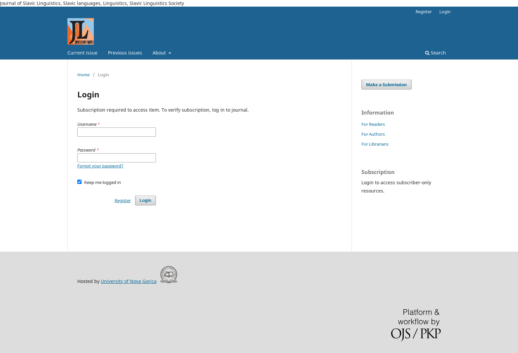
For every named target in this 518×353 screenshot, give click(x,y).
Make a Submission (386, 85)
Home (83, 75)
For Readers (373, 124)
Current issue (82, 53)
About (160, 53)
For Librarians (374, 144)
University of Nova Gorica (129, 281)
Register (424, 12)
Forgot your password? (100, 166)
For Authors (373, 134)
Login (445, 12)
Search (435, 53)
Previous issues (125, 53)
